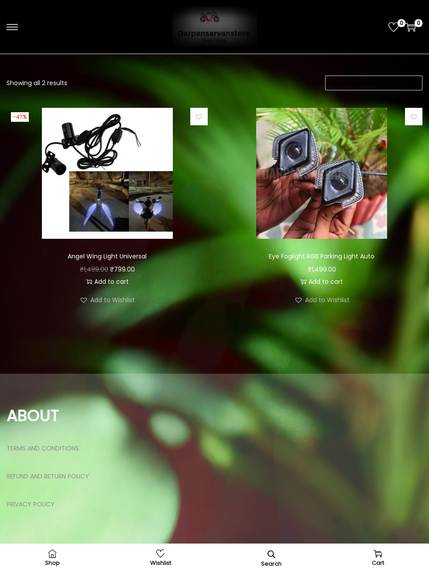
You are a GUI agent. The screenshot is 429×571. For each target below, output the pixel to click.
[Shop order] (374, 83)
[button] (199, 116)
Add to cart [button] (107, 281)
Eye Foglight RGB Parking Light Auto (321, 256)
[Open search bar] (271, 554)
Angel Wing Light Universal (107, 256)
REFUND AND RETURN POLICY (48, 476)
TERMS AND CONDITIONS (43, 448)
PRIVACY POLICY (31, 504)
